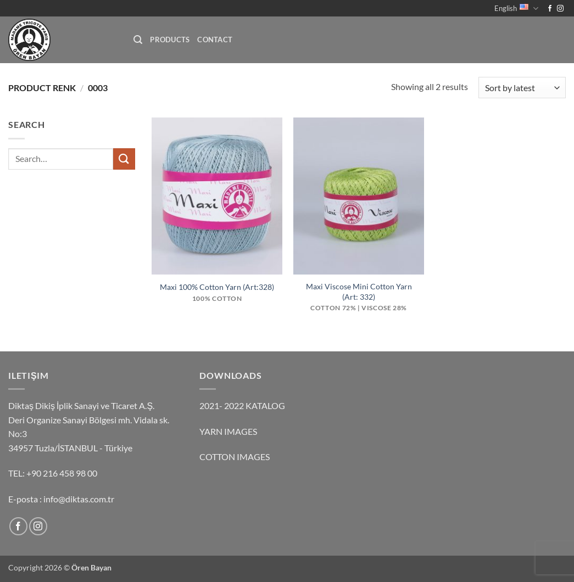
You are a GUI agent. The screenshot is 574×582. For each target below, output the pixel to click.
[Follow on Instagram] (560, 9)
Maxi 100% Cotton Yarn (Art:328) (217, 287)
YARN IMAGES (228, 431)
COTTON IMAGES (234, 456)
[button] (137, 40)
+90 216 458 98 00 (61, 473)
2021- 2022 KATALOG (242, 405)
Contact (214, 39)
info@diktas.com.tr (78, 499)
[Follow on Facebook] (550, 9)
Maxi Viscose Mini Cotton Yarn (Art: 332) (359, 291)
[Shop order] (522, 87)
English (516, 8)
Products (170, 39)
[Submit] (124, 159)
